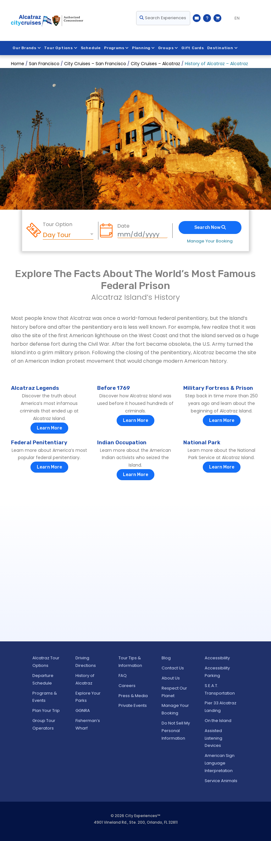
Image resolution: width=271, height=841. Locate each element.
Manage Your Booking (210, 241)
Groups (168, 48)
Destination (223, 48)
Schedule (91, 48)
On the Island (218, 721)
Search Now (210, 227)
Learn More (49, 428)
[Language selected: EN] (234, 18)
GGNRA (82, 710)
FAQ (123, 676)
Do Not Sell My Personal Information (176, 730)
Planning (143, 48)
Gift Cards (193, 48)
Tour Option (57, 224)
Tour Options (61, 48)
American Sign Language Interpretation (220, 763)
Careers (127, 686)
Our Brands (27, 48)
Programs (116, 48)
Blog (166, 658)
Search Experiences (163, 18)
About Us (171, 678)
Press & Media (133, 696)
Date (123, 226)
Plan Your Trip (46, 710)
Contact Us (173, 668)
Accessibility (217, 658)
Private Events (133, 705)
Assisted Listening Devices (213, 738)
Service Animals (221, 781)
